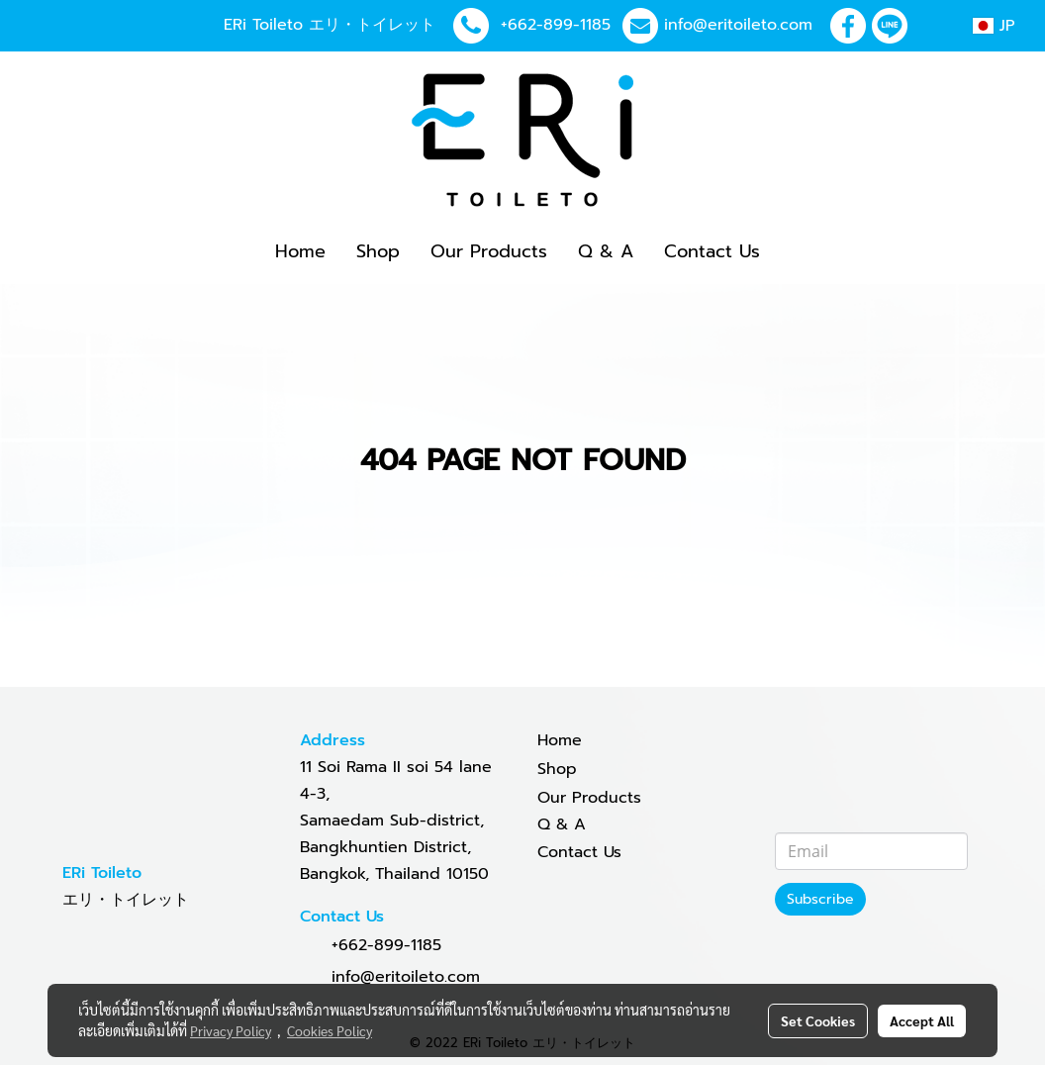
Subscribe (820, 899)
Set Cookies (818, 1020)
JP (994, 26)
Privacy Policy (230, 1030)
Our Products (488, 251)
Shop (378, 251)
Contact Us (712, 251)
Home (300, 251)
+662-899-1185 (556, 25)
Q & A (605, 251)
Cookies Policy (329, 1030)
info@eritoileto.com (738, 25)
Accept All (922, 1020)
